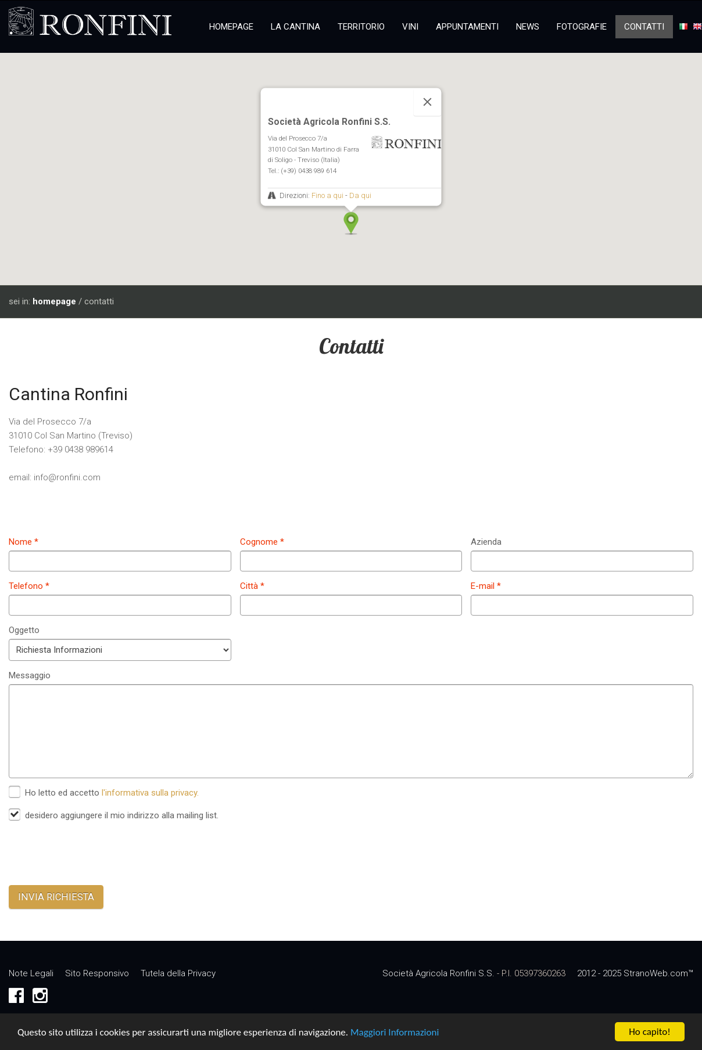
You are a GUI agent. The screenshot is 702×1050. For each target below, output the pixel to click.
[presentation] (97, 853)
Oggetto (24, 630)
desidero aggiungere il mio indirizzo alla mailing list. (122, 815)
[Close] (428, 102)
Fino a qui (327, 195)
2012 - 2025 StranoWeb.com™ (635, 973)
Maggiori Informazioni (394, 1033)
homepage (54, 301)
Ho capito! (649, 1033)
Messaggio (30, 675)
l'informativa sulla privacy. (150, 793)
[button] (351, 223)
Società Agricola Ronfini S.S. (438, 973)
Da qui (360, 195)
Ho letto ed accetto (113, 793)
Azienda (486, 542)
